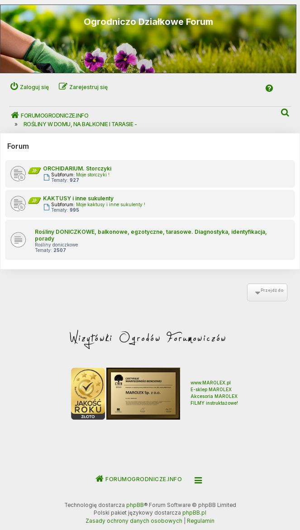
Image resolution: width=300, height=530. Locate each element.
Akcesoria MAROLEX (214, 396)
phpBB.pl (194, 513)
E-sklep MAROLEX (211, 389)
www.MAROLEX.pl (210, 382)
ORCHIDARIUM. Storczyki (77, 168)
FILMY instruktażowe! (214, 403)
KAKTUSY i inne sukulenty (78, 198)
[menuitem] (285, 112)
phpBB (135, 505)
